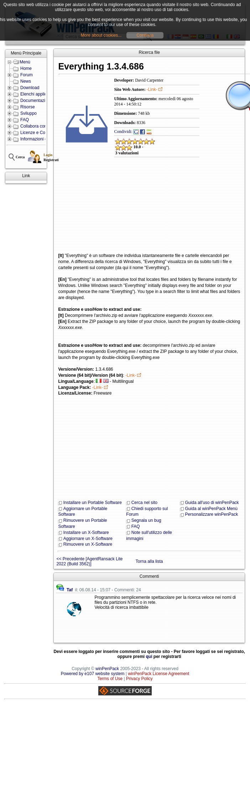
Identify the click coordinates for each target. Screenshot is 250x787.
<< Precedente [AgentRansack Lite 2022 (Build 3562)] (89, 561)
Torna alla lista (149, 561)
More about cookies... (101, 35)
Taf (70, 589)
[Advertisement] (109, 210)
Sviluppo (28, 113)
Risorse (27, 106)
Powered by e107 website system (93, 673)
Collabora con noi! (37, 126)
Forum (26, 74)
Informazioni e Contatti (41, 139)
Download (29, 87)
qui (149, 656)
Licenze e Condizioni (40, 132)
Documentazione (36, 100)
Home (26, 68)
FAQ (24, 119)
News (25, 81)
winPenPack (107, 668)
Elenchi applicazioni (39, 94)
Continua (144, 35)
